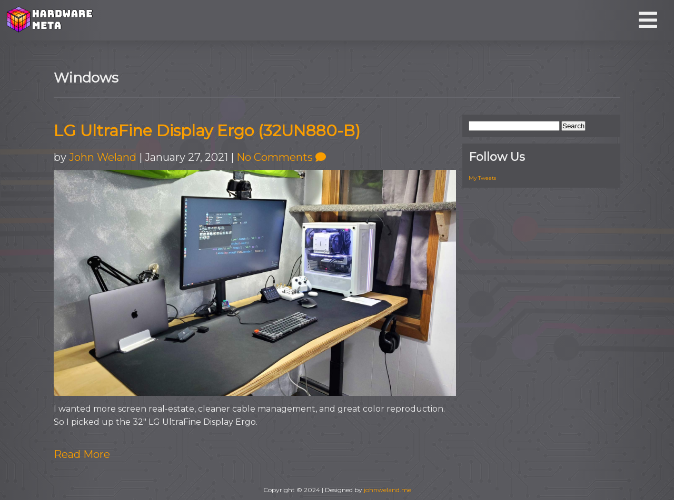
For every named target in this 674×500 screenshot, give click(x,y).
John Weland (102, 157)
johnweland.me (387, 490)
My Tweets (482, 178)
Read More (82, 454)
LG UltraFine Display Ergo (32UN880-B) (207, 130)
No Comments (281, 157)
